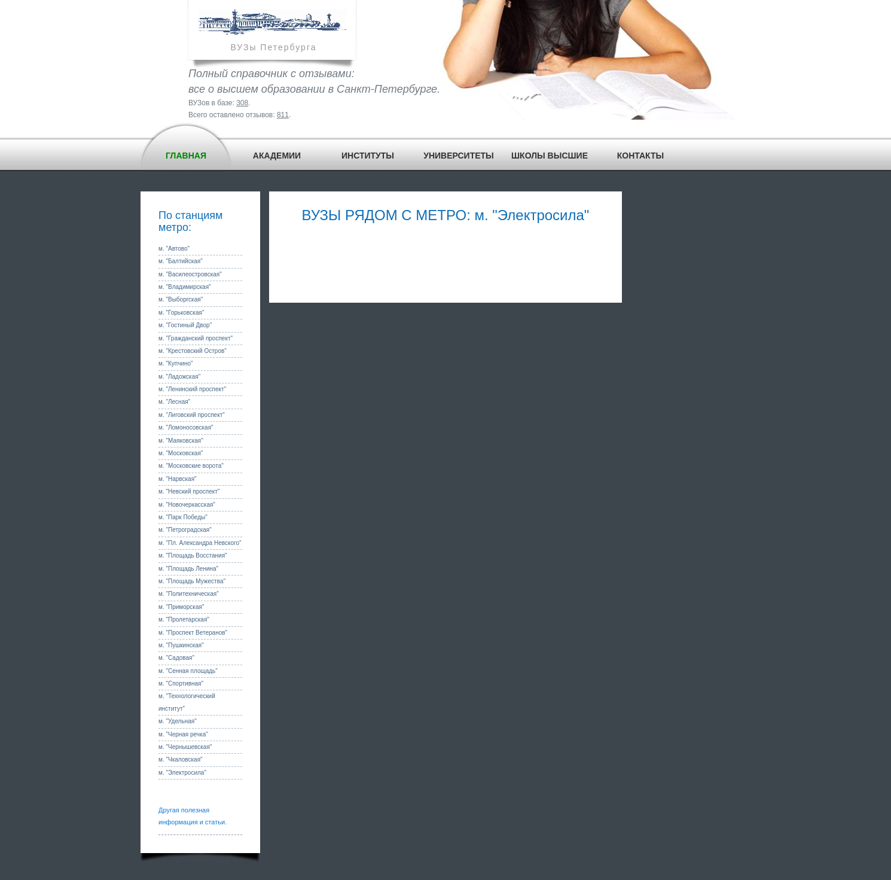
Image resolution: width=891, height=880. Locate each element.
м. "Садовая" (176, 657)
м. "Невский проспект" (188, 491)
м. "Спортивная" (180, 683)
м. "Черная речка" (183, 734)
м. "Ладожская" (179, 376)
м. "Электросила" (182, 772)
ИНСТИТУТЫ (367, 155)
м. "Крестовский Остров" (192, 351)
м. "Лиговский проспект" (191, 415)
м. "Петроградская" (185, 529)
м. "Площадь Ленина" (188, 568)
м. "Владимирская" (184, 287)
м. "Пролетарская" (183, 619)
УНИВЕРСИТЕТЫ (458, 155)
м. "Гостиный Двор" (185, 325)
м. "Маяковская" (180, 440)
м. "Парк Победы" (183, 517)
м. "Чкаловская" (180, 759)
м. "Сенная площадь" (188, 671)
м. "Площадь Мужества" (191, 581)
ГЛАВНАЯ (186, 155)
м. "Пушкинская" (181, 645)
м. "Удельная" (177, 721)
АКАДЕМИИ (277, 155)
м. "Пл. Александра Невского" (200, 543)
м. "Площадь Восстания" (192, 555)
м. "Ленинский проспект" (192, 389)
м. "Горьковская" (181, 312)
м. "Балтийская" (180, 261)
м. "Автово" (174, 248)
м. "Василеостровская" (190, 274)
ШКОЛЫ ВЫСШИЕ (549, 155)
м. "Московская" (180, 453)
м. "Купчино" (175, 363)
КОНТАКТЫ (640, 155)
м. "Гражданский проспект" (195, 338)
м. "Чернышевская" (185, 747)
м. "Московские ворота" (191, 465)
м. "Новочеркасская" (186, 504)
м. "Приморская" (181, 607)
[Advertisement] (445, 261)
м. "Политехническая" (188, 593)
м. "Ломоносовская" (185, 427)
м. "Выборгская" (180, 299)
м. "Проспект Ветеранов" (192, 632)
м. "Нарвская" (177, 479)
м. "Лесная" (174, 401)
